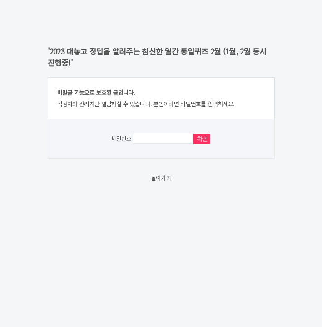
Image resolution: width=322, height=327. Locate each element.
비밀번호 (121, 138)
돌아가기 (161, 177)
